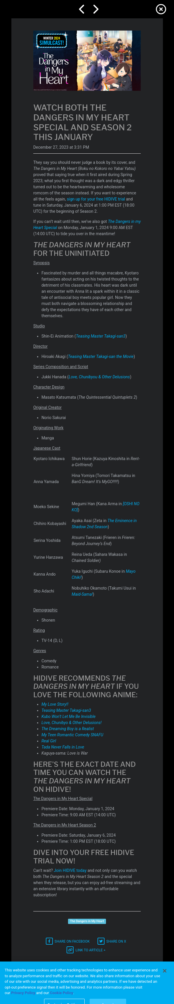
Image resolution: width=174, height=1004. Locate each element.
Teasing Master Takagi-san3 (101, 336)
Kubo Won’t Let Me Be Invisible (68, 716)
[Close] (164, 980)
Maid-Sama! (82, 594)
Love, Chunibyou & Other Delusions (99, 377)
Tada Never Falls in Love (62, 747)
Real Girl (48, 741)
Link (84, 949)
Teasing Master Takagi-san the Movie (101, 356)
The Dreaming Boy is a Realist (67, 728)
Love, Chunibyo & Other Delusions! (71, 722)
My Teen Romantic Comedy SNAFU (72, 734)
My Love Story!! (54, 704)
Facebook (68, 941)
